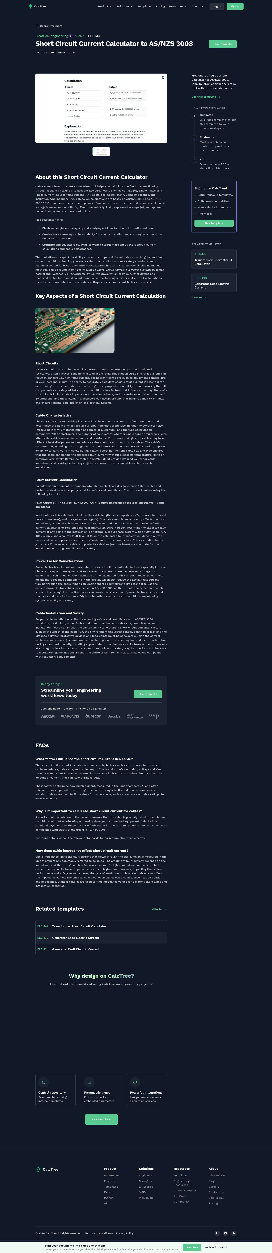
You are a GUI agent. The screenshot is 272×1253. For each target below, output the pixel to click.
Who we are (217, 1175)
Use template (223, 44)
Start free (192, 1247)
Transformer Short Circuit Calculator (79, 926)
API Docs (180, 1196)
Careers (214, 1186)
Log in (217, 6)
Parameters (112, 1175)
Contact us (216, 1192)
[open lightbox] (101, 108)
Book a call (216, 1197)
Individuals (146, 1197)
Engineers (145, 1175)
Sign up (235, 6)
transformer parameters (51, 282)
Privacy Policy (124, 1233)
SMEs (142, 1192)
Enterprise (146, 1186)
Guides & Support (186, 1190)
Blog (212, 1181)
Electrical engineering (51, 36)
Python (109, 1197)
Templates (145, 6)
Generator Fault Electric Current (75, 949)
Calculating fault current (52, 486)
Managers (145, 1181)
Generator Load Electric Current (75, 938)
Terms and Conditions (99, 1233)
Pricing (160, 6)
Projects (109, 1181)
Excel (107, 1192)
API (106, 1203)
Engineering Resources (182, 1183)
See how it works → (215, 1247)
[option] (101, 108)
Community (181, 1201)
